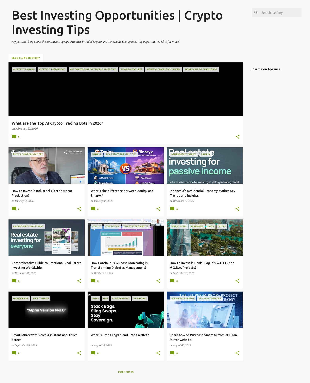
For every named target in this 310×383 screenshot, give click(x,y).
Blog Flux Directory (26, 58)
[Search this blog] (280, 12)
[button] (237, 137)
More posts (126, 372)
